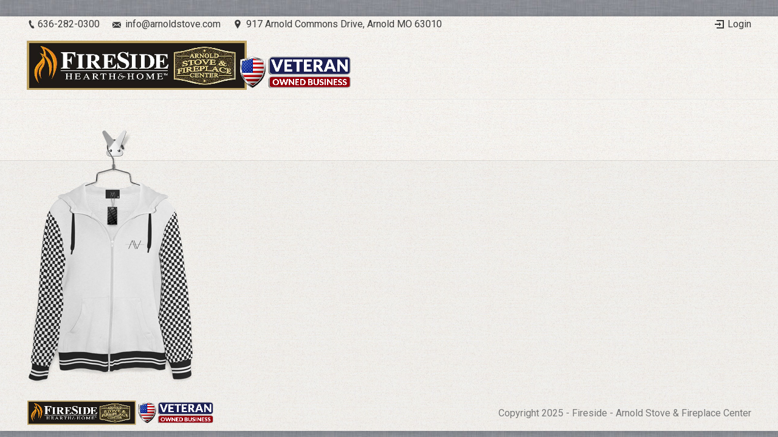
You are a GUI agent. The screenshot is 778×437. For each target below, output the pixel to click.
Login (739, 24)
